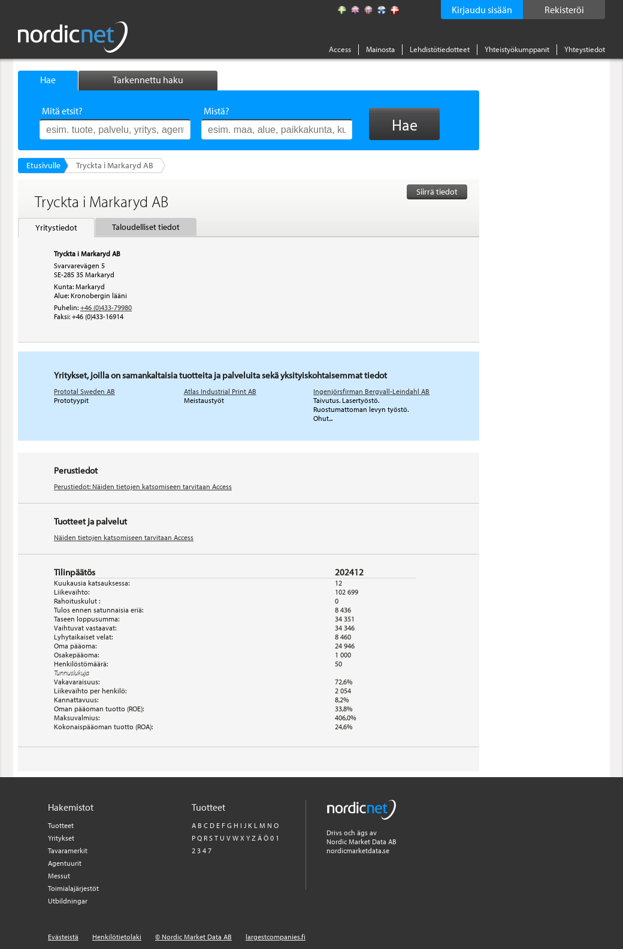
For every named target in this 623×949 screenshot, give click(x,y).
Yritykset (61, 837)
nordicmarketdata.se (357, 850)
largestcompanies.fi (276, 936)
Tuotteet (61, 825)
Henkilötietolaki (116, 936)
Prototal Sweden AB (84, 391)
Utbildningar (67, 900)
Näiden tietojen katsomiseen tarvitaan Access (123, 537)
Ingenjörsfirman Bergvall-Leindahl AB (371, 391)
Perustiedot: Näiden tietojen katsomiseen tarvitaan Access (143, 486)
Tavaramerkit (67, 850)
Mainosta (380, 49)
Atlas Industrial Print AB (220, 391)
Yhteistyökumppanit (517, 49)
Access (340, 49)
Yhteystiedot (584, 49)
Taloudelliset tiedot (146, 227)
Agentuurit (64, 863)
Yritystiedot (56, 227)
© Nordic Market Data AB (193, 936)
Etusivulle (43, 165)
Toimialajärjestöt (73, 888)
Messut (59, 875)
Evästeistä (63, 936)
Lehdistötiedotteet (440, 49)
